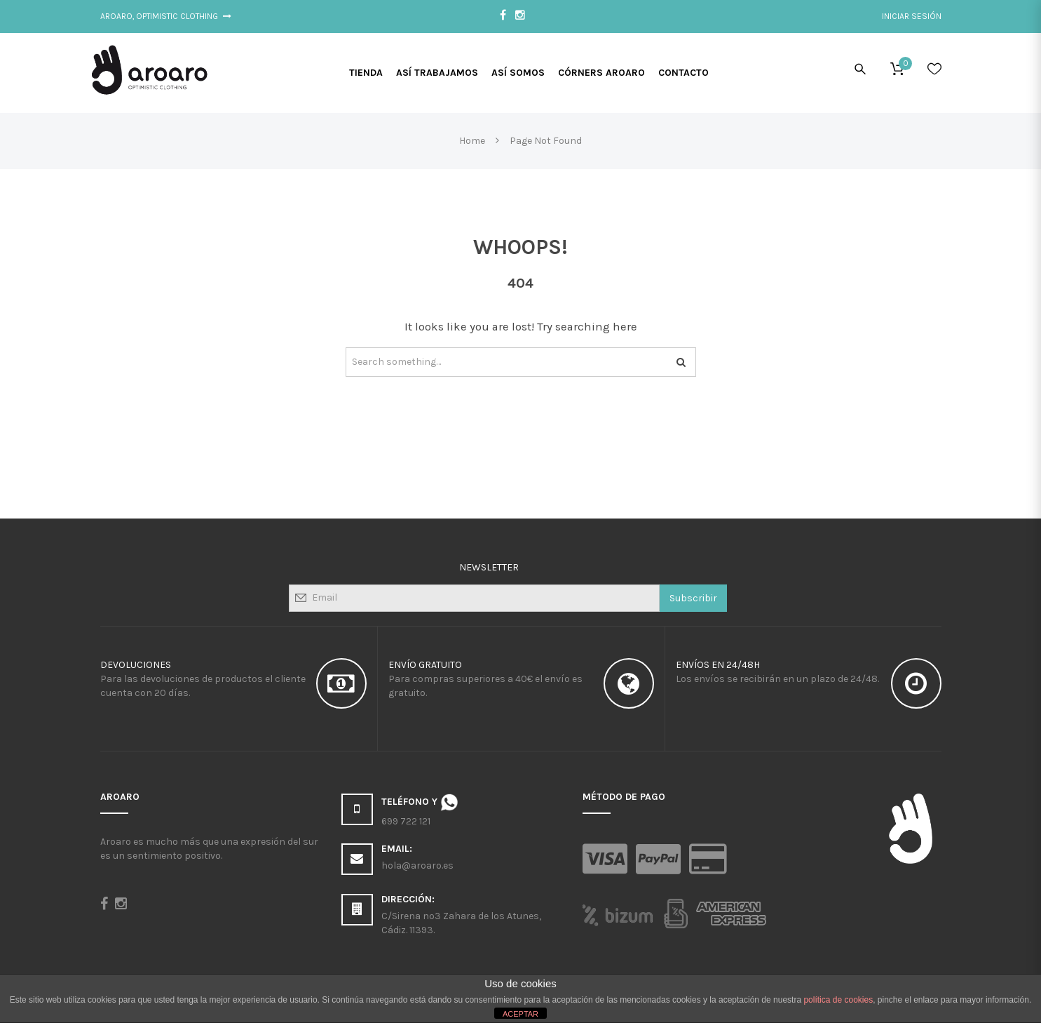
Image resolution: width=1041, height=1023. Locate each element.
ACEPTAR (520, 1014)
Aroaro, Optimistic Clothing (166, 16)
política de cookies (838, 1000)
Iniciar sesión (911, 16)
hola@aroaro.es (417, 865)
